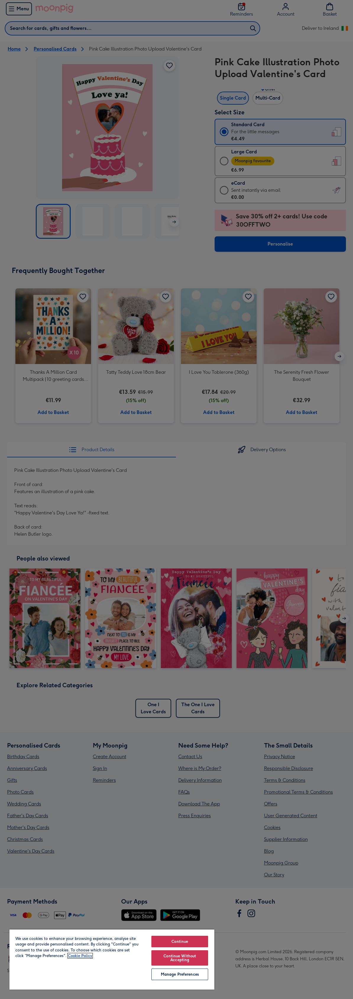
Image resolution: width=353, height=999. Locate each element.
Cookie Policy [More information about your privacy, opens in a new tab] (80, 955)
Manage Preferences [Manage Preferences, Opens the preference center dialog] (180, 974)
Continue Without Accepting (179, 958)
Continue (179, 941)
